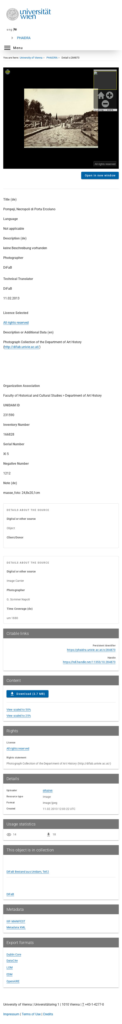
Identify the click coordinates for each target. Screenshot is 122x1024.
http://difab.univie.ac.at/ (21, 347)
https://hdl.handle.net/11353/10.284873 (89, 662)
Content (61, 118)
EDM (9, 974)
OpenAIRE (12, 981)
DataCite (12, 960)
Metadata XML (16, 927)
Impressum (11, 1014)
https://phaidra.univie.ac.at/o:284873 (91, 649)
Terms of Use (31, 1014)
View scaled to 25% (18, 715)
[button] (13, 48)
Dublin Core (13, 954)
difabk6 (48, 790)
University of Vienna (31, 57)
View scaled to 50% (18, 709)
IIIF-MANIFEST (15, 921)
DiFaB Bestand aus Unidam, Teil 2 (27, 871)
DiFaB (10, 894)
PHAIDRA (23, 38)
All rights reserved (16, 323)
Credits (48, 1014)
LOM (9, 967)
